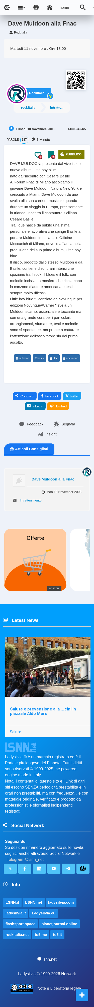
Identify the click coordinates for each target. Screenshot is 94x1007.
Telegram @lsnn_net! (26, 859)
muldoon (22, 358)
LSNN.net (33, 902)
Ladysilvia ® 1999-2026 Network (47, 974)
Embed (58, 406)
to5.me (41, 934)
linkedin (35, 406)
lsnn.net (47, 959)
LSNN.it (12, 902)
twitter (72, 396)
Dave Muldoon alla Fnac (53, 479)
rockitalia (28, 107)
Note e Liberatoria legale (59, 988)
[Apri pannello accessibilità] (36, 7)
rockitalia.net (17, 934)
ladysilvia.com (61, 902)
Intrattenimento (59, 107)
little (54, 358)
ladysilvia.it (16, 913)
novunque (70, 358)
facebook (50, 396)
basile (39, 358)
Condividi (24, 396)
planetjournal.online (59, 924)
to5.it (57, 934)
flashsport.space (20, 924)
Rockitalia (36, 93)
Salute (15, 731)
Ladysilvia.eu (43, 913)
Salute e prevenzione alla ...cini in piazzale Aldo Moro (43, 711)
